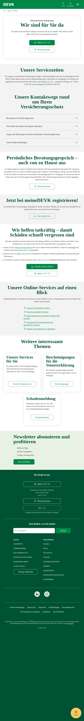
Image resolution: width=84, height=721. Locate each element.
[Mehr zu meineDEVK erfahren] (18, 618)
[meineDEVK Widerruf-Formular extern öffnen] (26, 646)
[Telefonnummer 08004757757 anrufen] (42, 75)
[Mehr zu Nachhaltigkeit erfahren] (48, 654)
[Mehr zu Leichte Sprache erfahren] (19, 640)
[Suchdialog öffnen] (63, 4)
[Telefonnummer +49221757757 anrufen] (44, 293)
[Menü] (77, 4)
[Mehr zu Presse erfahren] (45, 623)
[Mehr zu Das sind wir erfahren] (47, 627)
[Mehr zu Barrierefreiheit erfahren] (58, 686)
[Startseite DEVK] (9, 4)
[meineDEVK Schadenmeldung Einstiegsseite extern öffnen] (23, 281)
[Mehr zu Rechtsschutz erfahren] (23, 632)
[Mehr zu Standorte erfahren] (46, 640)
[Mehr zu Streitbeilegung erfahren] (54, 682)
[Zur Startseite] (5, 11)
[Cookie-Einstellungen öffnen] (16, 682)
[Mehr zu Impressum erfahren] (42, 682)
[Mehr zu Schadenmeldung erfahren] (42, 492)
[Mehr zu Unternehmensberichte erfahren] (51, 636)
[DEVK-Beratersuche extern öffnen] (42, 83)
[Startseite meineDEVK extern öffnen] (70, 4)
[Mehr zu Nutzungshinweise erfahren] (68, 682)
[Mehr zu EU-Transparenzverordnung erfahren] (30, 686)
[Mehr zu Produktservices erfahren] (22, 437)
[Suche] (28, 605)
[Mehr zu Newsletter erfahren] (24, 536)
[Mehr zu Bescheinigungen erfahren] (62, 437)
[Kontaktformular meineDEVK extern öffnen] (39, 362)
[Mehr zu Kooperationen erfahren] (48, 645)
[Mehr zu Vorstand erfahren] (46, 632)
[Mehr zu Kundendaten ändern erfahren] (21, 636)
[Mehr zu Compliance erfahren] (46, 686)
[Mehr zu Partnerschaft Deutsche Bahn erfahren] (53, 649)
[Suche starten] (63, 605)
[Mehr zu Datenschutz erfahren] (31, 682)
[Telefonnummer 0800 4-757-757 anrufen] (47, 115)
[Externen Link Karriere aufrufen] (46, 618)
